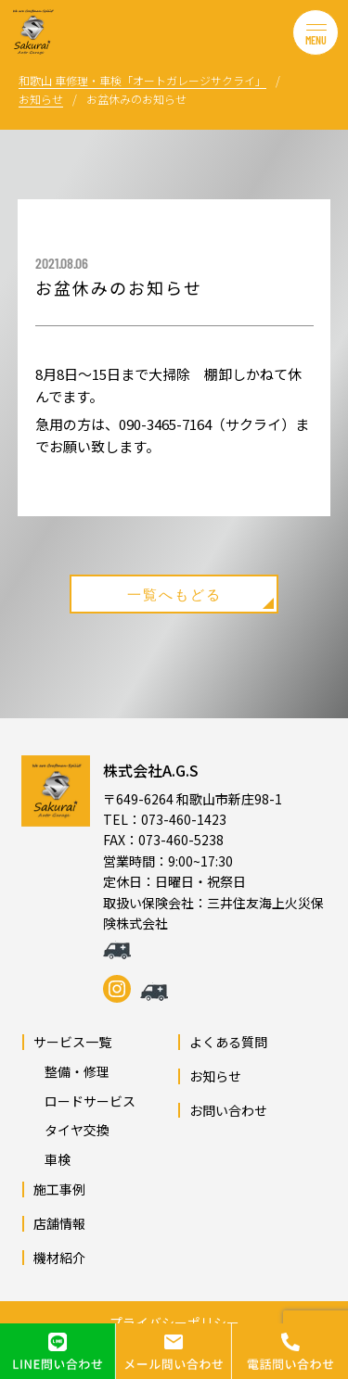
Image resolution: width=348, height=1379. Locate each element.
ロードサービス (83, 1101)
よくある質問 (228, 1041)
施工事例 (59, 1189)
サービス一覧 (72, 1041)
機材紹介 (59, 1257)
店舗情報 (59, 1223)
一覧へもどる (201, 597)
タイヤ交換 (71, 1129)
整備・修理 (71, 1071)
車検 (51, 1159)
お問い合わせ (228, 1110)
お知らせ (215, 1076)
